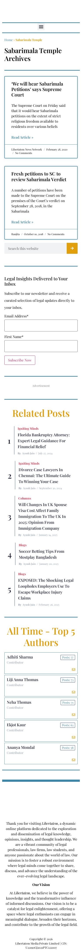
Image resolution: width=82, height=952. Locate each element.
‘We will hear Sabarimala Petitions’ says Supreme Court (37, 89)
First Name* (13, 336)
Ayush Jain (28, 453)
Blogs (22, 545)
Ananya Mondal (21, 747)
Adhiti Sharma (20, 657)
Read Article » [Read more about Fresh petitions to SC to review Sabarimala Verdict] (22, 222)
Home (8, 40)
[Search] (72, 248)
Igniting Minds (28, 428)
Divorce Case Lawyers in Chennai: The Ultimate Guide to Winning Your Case (45, 475)
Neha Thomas (19, 702)
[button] (41, 26)
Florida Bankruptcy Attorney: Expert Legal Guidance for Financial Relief (44, 440)
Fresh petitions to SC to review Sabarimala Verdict (38, 176)
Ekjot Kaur (16, 725)
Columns (24, 498)
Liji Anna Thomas (22, 680)
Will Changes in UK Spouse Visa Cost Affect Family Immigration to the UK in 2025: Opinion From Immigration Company (42, 516)
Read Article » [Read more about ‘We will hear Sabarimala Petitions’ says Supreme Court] (22, 137)
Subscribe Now (19, 360)
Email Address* (16, 316)
